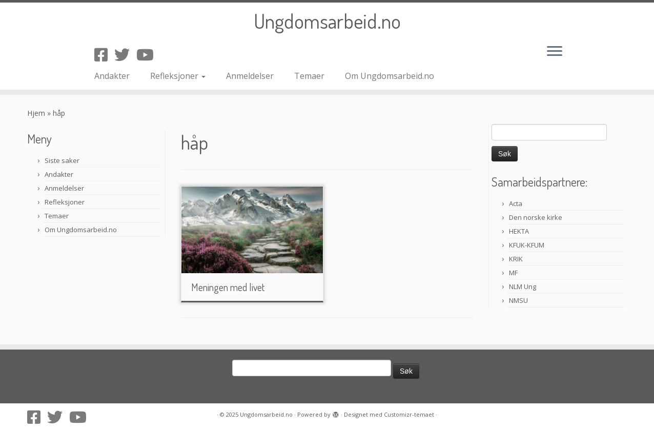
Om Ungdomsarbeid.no (389, 75)
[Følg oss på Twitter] (125, 54)
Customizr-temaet (409, 414)
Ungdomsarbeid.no (327, 20)
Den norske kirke (535, 217)
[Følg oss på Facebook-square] (104, 54)
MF (513, 272)
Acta (515, 203)
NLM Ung (522, 286)
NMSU (518, 300)
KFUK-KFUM (526, 245)
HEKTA (519, 231)
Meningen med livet (227, 287)
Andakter (112, 75)
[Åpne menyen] (554, 51)
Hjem (36, 113)
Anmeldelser (250, 75)
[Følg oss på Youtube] (148, 54)
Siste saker (62, 160)
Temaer (309, 75)
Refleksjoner (178, 75)
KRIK (516, 258)
